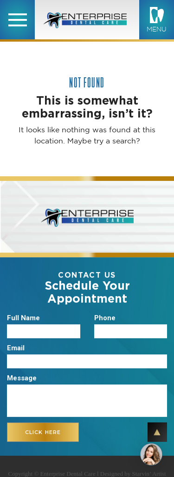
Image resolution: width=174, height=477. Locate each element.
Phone (105, 318)
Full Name (23, 318)
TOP (157, 432)
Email (16, 348)
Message (22, 378)
